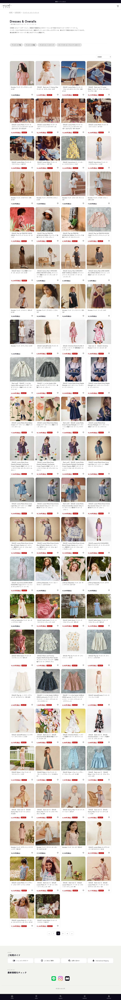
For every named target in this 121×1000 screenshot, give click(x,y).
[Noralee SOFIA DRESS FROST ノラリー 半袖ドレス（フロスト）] (22, 301)
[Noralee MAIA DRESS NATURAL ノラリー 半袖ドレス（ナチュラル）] (22, 338)
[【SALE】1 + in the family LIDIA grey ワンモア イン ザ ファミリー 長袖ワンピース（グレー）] (48, 376)
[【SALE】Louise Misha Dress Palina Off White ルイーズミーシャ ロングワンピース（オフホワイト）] (99, 838)
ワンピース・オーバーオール (31, 12)
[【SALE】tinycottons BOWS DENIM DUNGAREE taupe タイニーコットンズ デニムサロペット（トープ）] (22, 575)
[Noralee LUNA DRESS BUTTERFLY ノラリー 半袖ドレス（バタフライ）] (22, 189)
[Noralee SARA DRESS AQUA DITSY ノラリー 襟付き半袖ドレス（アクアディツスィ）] (48, 189)
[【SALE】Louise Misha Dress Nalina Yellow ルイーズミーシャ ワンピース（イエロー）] (48, 911)
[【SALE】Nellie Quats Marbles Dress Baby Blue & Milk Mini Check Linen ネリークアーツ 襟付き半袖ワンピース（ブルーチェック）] (73, 611)
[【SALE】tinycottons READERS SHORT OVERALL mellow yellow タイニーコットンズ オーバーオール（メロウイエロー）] (73, 153)
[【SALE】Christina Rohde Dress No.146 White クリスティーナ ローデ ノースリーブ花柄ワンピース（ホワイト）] (73, 727)
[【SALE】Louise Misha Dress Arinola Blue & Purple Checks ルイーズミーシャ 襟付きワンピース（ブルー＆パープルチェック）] (22, 536)
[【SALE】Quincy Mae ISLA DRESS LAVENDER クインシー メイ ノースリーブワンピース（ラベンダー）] (99, 802)
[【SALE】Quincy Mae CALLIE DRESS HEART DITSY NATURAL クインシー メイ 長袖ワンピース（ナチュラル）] (48, 79)
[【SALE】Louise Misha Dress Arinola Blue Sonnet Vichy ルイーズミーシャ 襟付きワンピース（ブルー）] (48, 497)
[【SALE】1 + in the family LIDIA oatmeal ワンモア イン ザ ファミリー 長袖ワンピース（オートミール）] (22, 376)
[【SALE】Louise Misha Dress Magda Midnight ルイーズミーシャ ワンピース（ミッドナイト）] (73, 376)
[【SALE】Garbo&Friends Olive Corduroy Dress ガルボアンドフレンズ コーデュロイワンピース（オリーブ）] (48, 338)
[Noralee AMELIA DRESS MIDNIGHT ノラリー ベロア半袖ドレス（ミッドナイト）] (73, 301)
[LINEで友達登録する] (53, 978)
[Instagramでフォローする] (60, 978)
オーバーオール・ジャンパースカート (69, 45)
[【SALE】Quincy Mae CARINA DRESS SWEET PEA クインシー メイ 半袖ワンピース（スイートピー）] (73, 802)
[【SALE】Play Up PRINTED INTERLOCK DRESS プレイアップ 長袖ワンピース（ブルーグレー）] (48, 225)
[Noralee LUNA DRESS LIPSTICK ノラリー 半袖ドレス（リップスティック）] (22, 79)
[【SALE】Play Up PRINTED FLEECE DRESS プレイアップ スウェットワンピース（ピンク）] (22, 225)
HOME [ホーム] (12, 997)
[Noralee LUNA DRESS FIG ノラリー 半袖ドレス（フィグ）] (99, 301)
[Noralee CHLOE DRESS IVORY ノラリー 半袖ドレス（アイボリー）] (48, 301)
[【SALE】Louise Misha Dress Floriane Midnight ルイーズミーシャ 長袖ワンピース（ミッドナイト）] (73, 416)
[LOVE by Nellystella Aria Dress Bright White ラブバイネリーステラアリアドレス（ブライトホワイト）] (99, 575)
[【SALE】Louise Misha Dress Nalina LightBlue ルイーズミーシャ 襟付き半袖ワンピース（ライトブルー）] (99, 117)
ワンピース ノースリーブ (47, 45)
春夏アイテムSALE (60, 1)
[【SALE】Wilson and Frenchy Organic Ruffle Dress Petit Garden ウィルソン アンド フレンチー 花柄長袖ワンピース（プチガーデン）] (48, 649)
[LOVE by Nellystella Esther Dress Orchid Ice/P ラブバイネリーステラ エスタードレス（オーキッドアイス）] (73, 575)
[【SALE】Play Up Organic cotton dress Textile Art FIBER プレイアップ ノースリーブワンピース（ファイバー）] (99, 649)
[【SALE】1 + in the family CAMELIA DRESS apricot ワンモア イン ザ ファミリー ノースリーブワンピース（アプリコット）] (73, 688)
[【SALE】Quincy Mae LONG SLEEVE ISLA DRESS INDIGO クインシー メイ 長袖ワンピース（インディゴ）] (99, 264)
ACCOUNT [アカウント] (109, 997)
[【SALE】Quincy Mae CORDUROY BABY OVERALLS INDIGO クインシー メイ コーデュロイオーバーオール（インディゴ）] (73, 264)
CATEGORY (18, 12)
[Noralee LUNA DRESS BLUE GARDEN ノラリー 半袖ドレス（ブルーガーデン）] (73, 189)
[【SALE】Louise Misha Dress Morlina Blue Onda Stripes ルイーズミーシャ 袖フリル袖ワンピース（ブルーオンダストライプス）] (73, 79)
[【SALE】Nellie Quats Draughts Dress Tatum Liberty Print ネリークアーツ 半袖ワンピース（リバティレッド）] (22, 649)
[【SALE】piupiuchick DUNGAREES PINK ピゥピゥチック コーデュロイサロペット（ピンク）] (99, 536)
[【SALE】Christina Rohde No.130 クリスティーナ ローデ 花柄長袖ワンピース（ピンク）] (99, 338)
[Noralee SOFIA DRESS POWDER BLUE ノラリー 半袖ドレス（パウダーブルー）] (99, 189)
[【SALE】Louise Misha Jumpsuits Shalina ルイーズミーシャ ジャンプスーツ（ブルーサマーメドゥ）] (22, 875)
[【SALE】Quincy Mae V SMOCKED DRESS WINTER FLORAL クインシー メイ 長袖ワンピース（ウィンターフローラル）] (48, 264)
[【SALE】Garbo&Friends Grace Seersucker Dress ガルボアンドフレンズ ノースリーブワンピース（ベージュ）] (99, 688)
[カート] (117, 6)
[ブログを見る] (67, 978)
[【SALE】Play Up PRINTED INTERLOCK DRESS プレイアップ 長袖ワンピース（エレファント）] (73, 225)
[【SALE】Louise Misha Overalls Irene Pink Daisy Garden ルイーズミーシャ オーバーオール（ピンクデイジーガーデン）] (99, 875)
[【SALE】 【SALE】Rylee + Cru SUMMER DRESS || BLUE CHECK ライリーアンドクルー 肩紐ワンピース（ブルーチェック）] (99, 764)
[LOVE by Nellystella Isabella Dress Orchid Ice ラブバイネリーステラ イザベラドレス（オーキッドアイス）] (22, 611)
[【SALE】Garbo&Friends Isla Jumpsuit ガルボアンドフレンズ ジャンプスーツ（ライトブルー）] (22, 727)
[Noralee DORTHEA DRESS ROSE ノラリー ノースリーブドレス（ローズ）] (73, 838)
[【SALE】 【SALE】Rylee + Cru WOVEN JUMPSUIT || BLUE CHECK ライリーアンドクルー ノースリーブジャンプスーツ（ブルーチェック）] (73, 764)
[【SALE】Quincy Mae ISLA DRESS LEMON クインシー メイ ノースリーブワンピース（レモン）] (22, 802)
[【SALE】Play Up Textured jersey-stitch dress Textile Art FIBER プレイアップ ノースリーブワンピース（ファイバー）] (22, 688)
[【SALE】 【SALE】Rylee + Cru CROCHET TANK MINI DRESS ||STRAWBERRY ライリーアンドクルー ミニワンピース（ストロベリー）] (22, 764)
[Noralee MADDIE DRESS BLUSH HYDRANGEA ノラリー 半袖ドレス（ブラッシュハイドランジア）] (22, 838)
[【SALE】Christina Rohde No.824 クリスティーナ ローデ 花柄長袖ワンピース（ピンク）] (73, 338)
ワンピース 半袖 (16, 45)
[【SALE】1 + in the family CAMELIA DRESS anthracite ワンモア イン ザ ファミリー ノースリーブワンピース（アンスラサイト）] (48, 688)
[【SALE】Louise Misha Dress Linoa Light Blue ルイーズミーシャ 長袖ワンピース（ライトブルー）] (99, 456)
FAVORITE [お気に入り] (85, 997)
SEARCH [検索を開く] (60, 997)
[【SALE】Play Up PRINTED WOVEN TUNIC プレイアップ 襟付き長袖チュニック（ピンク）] (99, 225)
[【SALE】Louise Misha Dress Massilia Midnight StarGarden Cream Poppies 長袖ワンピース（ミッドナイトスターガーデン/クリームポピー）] (22, 456)
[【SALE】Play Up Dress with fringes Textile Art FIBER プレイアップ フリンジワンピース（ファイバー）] (73, 649)
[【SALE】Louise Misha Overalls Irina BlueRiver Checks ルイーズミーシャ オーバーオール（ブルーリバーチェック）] (48, 875)
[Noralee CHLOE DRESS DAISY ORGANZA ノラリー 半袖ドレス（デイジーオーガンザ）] (48, 838)
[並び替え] (103, 57)
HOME (10, 12)
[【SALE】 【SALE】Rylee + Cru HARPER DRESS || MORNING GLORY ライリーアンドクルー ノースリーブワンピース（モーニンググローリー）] (48, 764)
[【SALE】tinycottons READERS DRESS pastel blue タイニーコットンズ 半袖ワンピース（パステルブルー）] (99, 153)
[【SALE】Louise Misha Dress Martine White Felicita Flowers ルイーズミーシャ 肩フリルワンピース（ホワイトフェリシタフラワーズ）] (22, 117)
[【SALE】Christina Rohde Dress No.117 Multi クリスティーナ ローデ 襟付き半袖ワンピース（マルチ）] (48, 727)
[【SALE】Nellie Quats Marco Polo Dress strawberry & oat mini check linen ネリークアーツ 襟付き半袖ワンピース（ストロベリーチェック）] (48, 611)
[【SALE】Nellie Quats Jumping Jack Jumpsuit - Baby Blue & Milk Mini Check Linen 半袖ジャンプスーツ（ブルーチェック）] (99, 611)
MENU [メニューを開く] (36, 997)
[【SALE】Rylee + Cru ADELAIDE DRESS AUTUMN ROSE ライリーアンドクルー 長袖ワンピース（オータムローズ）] (22, 264)
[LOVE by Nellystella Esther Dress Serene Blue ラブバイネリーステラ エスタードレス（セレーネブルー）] (48, 575)
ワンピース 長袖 (30, 45)
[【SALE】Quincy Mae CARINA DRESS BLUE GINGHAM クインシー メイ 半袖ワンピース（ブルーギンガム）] (48, 802)
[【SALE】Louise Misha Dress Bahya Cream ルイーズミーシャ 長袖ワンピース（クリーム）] (22, 416)
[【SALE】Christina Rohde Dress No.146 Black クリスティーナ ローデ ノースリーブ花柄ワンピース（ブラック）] (99, 727)
